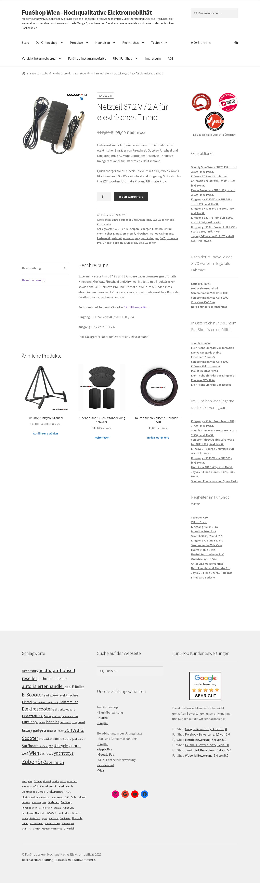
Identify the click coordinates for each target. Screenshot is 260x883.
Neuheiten (102, 42)
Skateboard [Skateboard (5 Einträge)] (34, 818)
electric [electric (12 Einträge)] (53, 786)
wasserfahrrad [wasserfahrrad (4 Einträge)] (36, 823)
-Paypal (102, 723)
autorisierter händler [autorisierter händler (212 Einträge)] (43, 686)
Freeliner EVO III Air (203, 380)
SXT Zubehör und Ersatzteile (92, 73)
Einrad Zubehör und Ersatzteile (131, 220)
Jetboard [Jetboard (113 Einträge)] (65, 722)
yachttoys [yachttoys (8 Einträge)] (56, 828)
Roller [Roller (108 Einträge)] (60, 730)
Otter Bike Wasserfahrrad (207, 563)
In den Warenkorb (130, 196)
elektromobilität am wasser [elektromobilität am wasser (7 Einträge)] (36, 797)
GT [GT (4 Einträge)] (40, 808)
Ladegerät (103, 238)
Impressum (153, 58)
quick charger (150, 238)
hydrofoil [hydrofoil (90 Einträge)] (41, 722)
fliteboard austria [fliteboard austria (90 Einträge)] (70, 716)
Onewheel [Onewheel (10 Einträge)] (51, 813)
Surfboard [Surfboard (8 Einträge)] (65, 818)
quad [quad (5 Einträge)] (60, 813)
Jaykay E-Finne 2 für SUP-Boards (211, 573)
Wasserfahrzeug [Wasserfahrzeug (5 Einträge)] (52, 823)
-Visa (100, 770)
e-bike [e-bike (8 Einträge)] (55, 781)
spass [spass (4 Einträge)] (44, 818)
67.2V (125, 229)
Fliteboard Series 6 (203, 577)
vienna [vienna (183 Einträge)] (74, 745)
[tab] (45, 268)
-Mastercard (105, 765)
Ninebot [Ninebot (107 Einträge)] (51, 730)
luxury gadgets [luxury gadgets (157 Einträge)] (34, 730)
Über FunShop (122, 58)
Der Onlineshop (46, 42)
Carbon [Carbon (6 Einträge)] (38, 781)
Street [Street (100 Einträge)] (82, 738)
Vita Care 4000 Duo (203, 302)
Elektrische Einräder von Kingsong (212, 375)
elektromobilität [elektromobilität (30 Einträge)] (59, 791)
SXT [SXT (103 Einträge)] (51, 746)
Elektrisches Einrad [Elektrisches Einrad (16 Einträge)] (33, 791)
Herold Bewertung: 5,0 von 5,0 (205, 740)
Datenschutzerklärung (37, 860)
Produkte (76, 42)
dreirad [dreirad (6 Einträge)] (47, 781)
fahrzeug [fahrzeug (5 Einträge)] (26, 802)
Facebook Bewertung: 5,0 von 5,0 (207, 734)
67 (119, 229)
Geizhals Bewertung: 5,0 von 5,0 (207, 745)
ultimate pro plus (114, 242)
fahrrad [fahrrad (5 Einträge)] (82, 797)
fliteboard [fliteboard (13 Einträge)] (53, 802)
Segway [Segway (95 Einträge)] (42, 739)
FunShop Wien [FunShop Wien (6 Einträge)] (29, 807)
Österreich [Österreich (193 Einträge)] (53, 762)
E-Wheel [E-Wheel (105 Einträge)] (48, 695)
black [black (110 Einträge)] (68, 687)
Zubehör (150, 242)
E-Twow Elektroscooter (205, 366)
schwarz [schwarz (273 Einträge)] (74, 729)
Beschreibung (31, 268)
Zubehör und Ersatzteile (57, 73)
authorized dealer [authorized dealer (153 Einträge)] (52, 678)
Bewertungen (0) (33, 280)
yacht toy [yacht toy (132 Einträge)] (46, 753)
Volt (141, 242)
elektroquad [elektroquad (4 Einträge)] (57, 797)
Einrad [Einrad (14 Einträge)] (44, 786)
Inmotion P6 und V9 (203, 531)
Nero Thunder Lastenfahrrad (209, 307)
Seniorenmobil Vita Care (206, 545)
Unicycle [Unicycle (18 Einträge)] (77, 818)
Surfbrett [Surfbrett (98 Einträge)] (43, 746)
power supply (131, 238)
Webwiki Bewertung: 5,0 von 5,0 (206, 755)
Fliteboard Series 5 (203, 357)
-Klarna (102, 718)
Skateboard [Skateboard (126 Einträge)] (54, 739)
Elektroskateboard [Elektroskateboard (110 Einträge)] (63, 709)
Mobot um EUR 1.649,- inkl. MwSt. (212, 467)
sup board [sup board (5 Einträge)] (53, 818)
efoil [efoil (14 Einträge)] (36, 786)
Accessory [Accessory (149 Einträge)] (30, 670)
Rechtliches (130, 42)
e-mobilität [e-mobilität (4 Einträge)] (72, 781)
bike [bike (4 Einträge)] (30, 781)
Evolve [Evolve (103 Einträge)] (47, 716)
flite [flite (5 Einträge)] (44, 802)
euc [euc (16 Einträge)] (67, 797)
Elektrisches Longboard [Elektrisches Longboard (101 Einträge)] (45, 702)
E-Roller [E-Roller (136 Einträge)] (78, 686)
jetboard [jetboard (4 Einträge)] (57, 808)
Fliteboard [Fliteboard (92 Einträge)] (56, 716)
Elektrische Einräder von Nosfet (211, 384)
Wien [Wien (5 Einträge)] (37, 828)
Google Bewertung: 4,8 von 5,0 (206, 729)
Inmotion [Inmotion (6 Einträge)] (47, 807)
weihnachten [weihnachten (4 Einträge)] (28, 828)
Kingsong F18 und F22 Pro (207, 540)
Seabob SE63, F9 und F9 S (207, 536)
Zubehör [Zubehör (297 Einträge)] (32, 761)
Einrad (168, 229)
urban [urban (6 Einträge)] (25, 823)
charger (146, 229)
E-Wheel (157, 229)
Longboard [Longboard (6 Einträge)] (28, 813)
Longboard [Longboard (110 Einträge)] (78, 722)
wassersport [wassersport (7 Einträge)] (68, 823)
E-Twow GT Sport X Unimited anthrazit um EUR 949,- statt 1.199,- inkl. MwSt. (213, 181)
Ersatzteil (129, 233)
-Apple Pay (104, 749)
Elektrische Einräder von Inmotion (212, 348)
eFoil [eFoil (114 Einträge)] (56, 695)
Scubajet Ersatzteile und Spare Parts (214, 481)
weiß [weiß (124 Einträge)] (25, 753)
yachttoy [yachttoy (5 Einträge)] (46, 828)
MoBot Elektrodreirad (204, 371)
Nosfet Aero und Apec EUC (207, 554)
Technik (156, 42)
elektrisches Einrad (109, 233)
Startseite (33, 73)
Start (25, 42)
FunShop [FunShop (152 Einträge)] (29, 721)
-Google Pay (105, 754)
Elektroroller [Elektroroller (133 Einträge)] (68, 702)
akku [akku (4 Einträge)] (24, 781)
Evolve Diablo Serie (203, 550)
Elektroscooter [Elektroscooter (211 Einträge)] (37, 709)
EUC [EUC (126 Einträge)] (40, 716)
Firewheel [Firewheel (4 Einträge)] (36, 802)
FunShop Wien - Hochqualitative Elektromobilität (87, 12)
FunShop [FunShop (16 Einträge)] (66, 802)
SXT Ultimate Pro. (136, 307)
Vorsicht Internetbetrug (39, 58)
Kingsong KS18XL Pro (204, 527)
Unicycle (131, 242)
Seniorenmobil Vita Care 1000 (209, 297)
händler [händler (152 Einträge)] (52, 721)
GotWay (155, 233)
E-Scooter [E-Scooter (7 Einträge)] (27, 786)
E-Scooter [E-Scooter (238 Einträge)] (32, 694)
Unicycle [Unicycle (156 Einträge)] (61, 745)
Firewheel (142, 233)
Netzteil (117, 238)
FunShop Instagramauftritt (87, 58)
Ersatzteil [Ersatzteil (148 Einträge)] (29, 716)
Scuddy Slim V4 (200, 284)
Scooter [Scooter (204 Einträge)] (30, 738)
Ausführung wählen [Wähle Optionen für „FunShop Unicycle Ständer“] (45, 433)
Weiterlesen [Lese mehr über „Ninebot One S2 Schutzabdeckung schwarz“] (101, 437)
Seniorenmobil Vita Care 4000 (209, 293)
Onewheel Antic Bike (204, 559)
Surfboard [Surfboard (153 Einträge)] (30, 745)
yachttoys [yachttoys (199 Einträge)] (64, 753)
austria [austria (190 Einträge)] (45, 670)
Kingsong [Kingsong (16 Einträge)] (68, 807)
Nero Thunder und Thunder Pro (210, 568)
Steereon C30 (199, 517)
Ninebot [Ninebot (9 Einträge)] (39, 812)
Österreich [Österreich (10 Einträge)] (69, 828)
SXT (162, 238)
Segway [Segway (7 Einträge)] (76, 812)
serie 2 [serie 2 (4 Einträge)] (25, 818)
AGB (171, 58)
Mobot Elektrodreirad (204, 288)
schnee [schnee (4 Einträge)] (67, 813)
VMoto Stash (199, 522)
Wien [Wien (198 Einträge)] (34, 753)
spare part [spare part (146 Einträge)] (71, 738)
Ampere (135, 229)
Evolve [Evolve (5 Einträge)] (74, 797)
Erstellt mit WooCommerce (75, 860)
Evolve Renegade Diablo (206, 352)
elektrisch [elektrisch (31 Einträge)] (66, 786)
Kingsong (167, 233)
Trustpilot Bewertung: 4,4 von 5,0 (208, 750)
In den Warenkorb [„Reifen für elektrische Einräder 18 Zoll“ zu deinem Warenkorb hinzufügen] (158, 437)
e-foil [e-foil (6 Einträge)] (63, 781)
